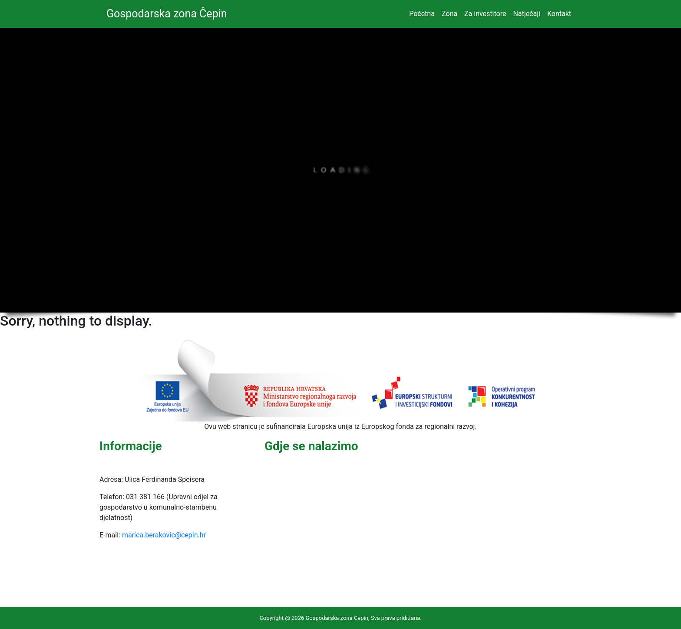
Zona (449, 14)
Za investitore (485, 14)
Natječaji (526, 14)
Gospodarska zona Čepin (166, 13)
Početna (422, 14)
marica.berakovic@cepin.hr (164, 535)
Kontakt (559, 14)
